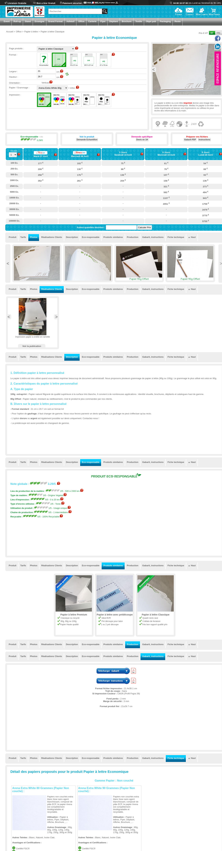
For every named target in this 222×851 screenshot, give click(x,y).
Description (72, 237)
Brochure (126, 21)
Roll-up (17, 21)
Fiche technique (175, 237)
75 (123, 163)
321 (166, 186)
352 (40, 180)
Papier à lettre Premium (73, 614)
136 (123, 174)
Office (81, 21)
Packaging (165, 21)
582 (166, 192)
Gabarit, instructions (153, 237)
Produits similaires (113, 237)
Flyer (103, 21)
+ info (41, 137)
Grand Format (55, 21)
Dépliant (113, 21)
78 (166, 168)
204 (123, 180)
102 (80, 163)
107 (166, 174)
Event (7, 21)
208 (40, 168)
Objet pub (151, 21)
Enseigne (39, 21)
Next (56, 316)
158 (166, 180)
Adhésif (70, 21)
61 (166, 163)
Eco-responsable (90, 237)
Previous (153, 69)
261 (80, 180)
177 (40, 163)
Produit (12, 237)
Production (132, 237)
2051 (166, 203)
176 (80, 174)
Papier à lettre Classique (155, 614)
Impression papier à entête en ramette (32, 337)
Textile (138, 21)
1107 (166, 197)
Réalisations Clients (51, 237)
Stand (28, 21)
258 (40, 174)
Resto (178, 21)
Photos (33, 237)
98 (123, 168)
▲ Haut (192, 237)
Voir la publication (31, 346)
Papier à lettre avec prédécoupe (115, 614)
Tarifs (23, 237)
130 (80, 168)
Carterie (92, 21)
